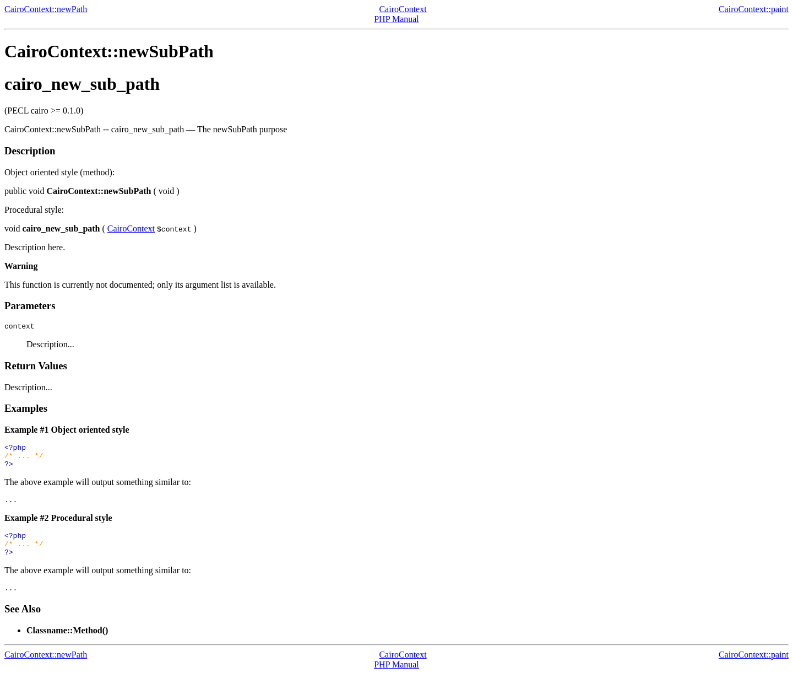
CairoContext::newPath (45, 9)
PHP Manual (396, 19)
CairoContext (402, 9)
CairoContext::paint (754, 9)
